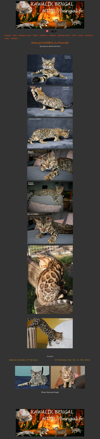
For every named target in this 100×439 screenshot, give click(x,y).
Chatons (52, 35)
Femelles (43, 35)
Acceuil (8, 35)
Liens (7, 38)
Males (35, 35)
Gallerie (89, 35)
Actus (81, 35)
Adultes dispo (64, 35)
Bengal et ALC (25, 35)
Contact (14, 38)
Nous (15, 35)
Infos (74, 35)
